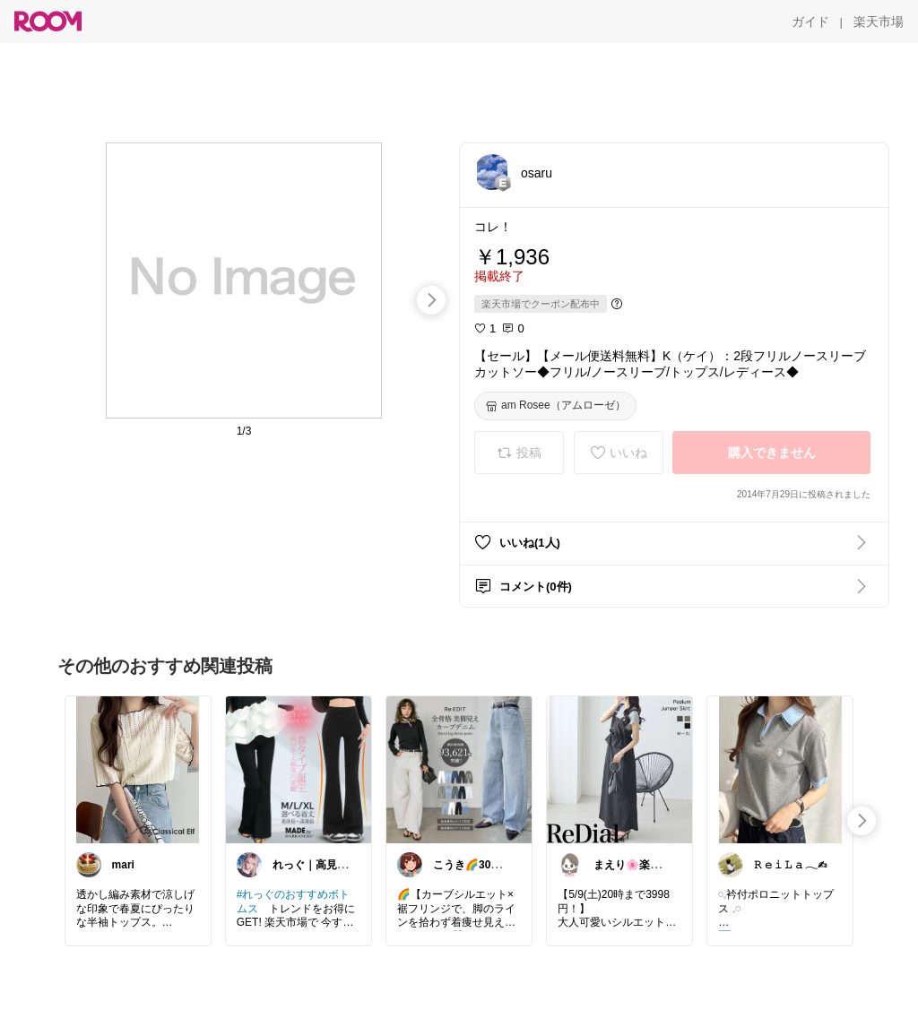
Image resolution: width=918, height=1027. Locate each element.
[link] (138, 768)
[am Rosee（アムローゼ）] (555, 406)
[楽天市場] (878, 21)
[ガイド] (810, 21)
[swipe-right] (431, 300)
